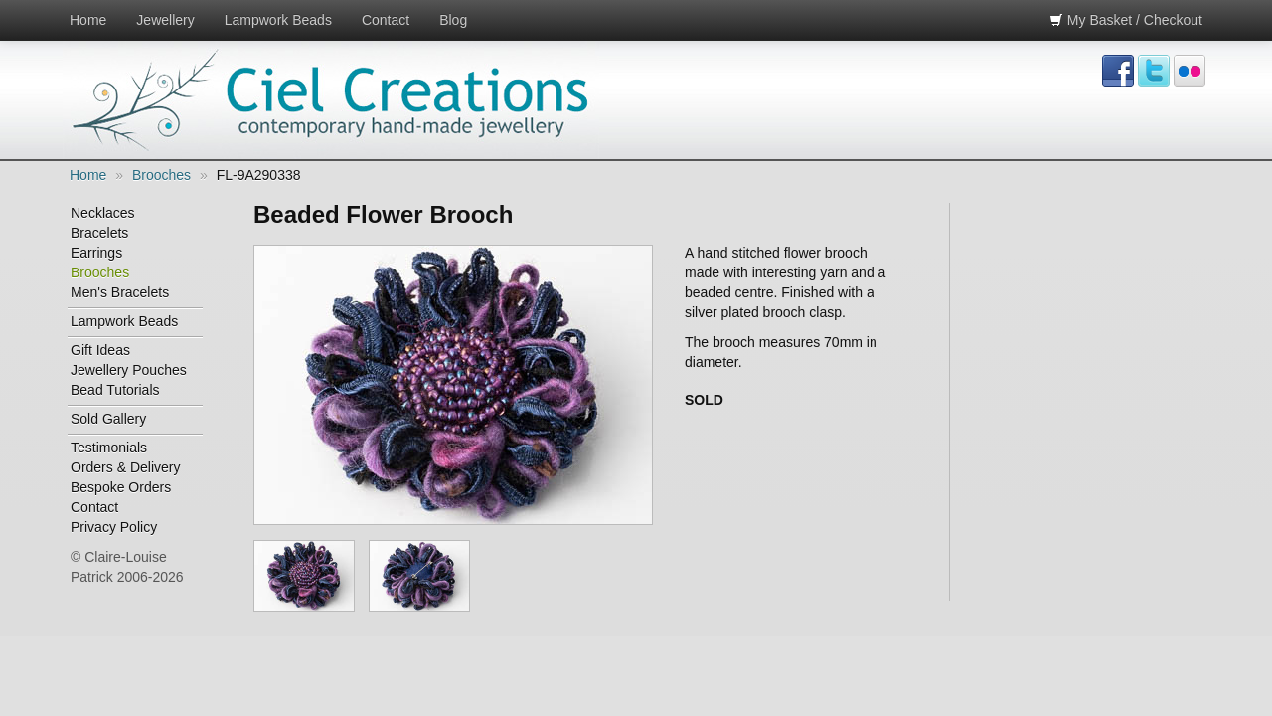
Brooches (161, 175)
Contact (385, 20)
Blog (453, 20)
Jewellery (165, 20)
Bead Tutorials (115, 390)
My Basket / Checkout (1125, 20)
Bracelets (99, 233)
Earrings (96, 253)
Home (88, 20)
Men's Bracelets (120, 292)
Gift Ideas (100, 350)
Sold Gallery (108, 419)
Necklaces (103, 213)
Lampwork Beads (278, 20)
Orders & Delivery (125, 467)
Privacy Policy (114, 527)
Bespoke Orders (121, 487)
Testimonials (109, 447)
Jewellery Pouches (129, 370)
